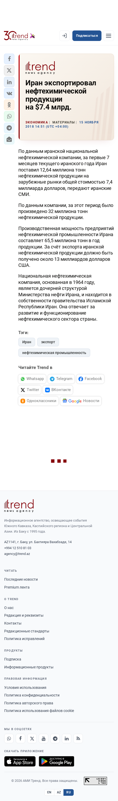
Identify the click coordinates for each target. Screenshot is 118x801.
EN (49, 792)
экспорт (48, 342)
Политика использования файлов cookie (39, 711)
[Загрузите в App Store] (20, 761)
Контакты (13, 623)
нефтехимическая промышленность (54, 353)
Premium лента (17, 587)
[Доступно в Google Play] (56, 761)
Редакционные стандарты (26, 631)
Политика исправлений (24, 639)
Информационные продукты (28, 667)
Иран (26, 342)
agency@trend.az (17, 554)
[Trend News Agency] (19, 505)
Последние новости (21, 579)
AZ (59, 792)
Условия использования (25, 687)
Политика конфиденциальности (32, 695)
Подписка (12, 659)
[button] (9, 59)
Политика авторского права (28, 703)
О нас (9, 608)
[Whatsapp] (9, 738)
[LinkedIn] (66, 738)
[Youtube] (43, 738)
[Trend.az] (19, 35)
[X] (32, 738)
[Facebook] (20, 738)
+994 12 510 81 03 (17, 548)
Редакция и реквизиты (24, 615)
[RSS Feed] (78, 738)
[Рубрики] (108, 35)
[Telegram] (55, 738)
